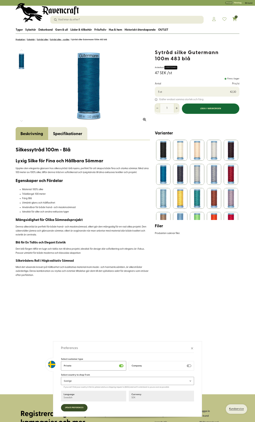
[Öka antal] (176, 108)
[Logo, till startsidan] (47, 13)
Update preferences (74, 408)
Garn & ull (61, 29)
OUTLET (163, 29)
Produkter (20, 40)
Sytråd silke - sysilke (59, 40)
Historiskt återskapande (140, 29)
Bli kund (248, 3)
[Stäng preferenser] (192, 348)
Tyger (19, 29)
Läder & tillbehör (81, 29)
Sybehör (30, 29)
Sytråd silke (42, 40)
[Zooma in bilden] (143, 118)
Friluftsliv (100, 29)
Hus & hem (115, 29)
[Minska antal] (157, 108)
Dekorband (45, 29)
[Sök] (55, 20)
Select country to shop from (75, 375)
